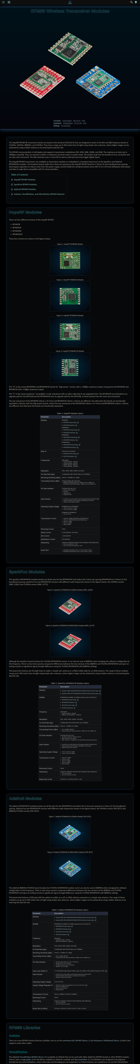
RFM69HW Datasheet (69, 440)
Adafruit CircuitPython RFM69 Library (28, 1057)
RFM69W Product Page (69, 422)
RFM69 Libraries (24, 1027)
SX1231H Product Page (69, 453)
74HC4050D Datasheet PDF (95, 971)
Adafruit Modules (25, 798)
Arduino (14, 1035)
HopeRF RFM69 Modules (24, 179)
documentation (80, 1059)
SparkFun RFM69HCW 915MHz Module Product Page (80, 693)
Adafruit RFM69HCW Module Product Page (75, 917)
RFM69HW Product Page (70, 437)
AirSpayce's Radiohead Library (106, 1040)
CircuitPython (18, 1052)
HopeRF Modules (25, 212)
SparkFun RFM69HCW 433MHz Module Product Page (80, 691)
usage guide (26, 1059)
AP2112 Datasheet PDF (79, 985)
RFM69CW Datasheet (69, 433)
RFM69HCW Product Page (70, 445)
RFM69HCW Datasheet (69, 447)
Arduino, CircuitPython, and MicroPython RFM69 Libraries (39, 194)
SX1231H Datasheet (68, 456)
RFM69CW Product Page (70, 430)
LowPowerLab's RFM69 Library (75, 1040)
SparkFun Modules (27, 572)
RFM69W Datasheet (69, 425)
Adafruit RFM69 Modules (25, 189)
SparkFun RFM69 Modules (25, 184)
